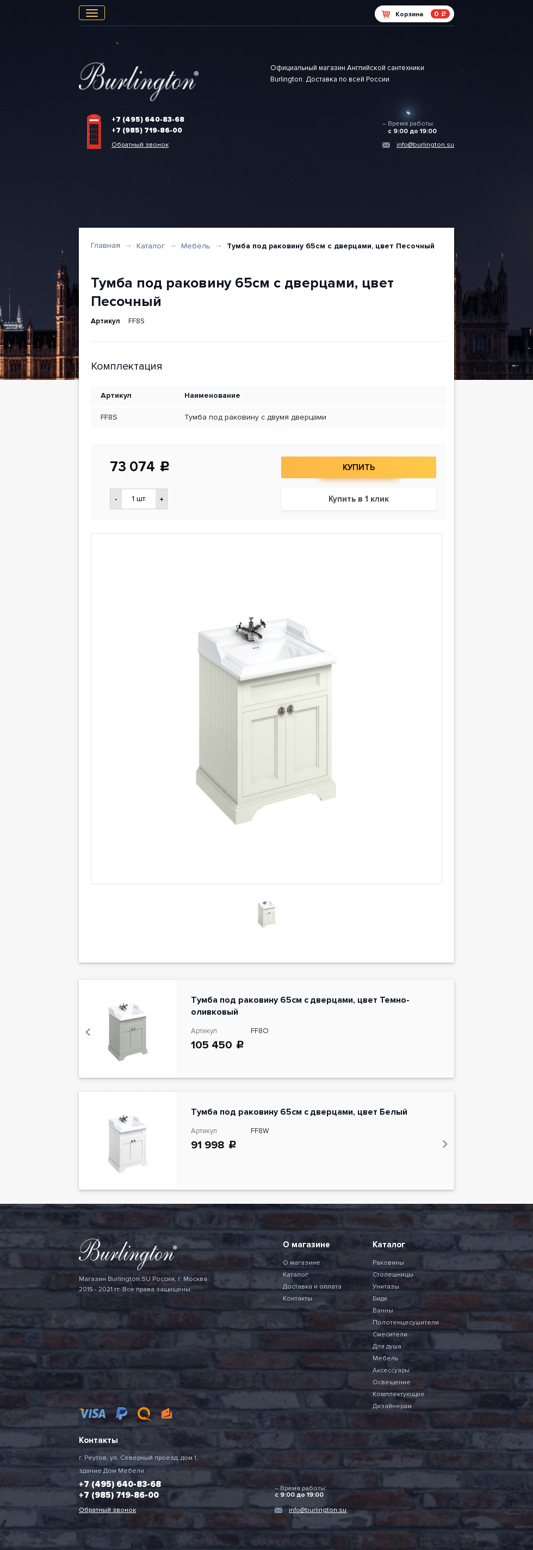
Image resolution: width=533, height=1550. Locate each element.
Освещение (392, 1382)
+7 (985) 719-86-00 (146, 130)
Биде (380, 1299)
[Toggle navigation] (92, 12)
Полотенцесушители (406, 1322)
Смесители (390, 1334)
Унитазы (386, 1287)
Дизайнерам (392, 1406)
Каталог (151, 246)
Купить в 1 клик (359, 499)
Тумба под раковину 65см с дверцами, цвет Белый (299, 1112)
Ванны (383, 1311)
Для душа (387, 1346)
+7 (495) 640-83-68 (147, 119)
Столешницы (393, 1275)
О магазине (301, 1263)
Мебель (195, 246)
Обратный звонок (140, 145)
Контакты (297, 1299)
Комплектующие (399, 1394)
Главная (105, 245)
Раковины (388, 1263)
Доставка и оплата (312, 1287)
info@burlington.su (425, 145)
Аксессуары (391, 1370)
